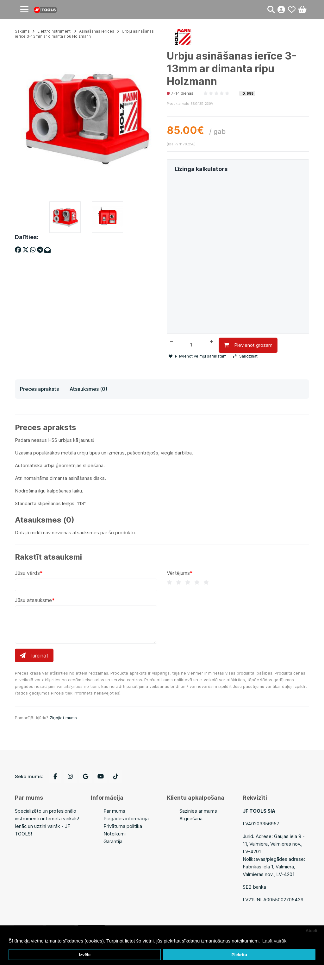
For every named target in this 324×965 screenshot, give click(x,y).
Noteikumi (114, 834)
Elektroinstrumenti (54, 31)
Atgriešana (190, 819)
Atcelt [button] (312, 930)
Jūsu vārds (27, 573)
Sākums (22, 31)
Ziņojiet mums (63, 717)
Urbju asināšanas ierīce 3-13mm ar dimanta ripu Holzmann (84, 34)
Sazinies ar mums (198, 811)
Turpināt (34, 655)
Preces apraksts (39, 388)
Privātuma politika (122, 826)
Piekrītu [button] (239, 954)
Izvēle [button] (84, 954)
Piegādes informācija (126, 819)
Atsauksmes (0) (88, 388)
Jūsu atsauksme (33, 600)
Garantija (112, 841)
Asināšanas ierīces (96, 31)
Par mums (114, 811)
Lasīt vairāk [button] (274, 940)
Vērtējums (178, 573)
